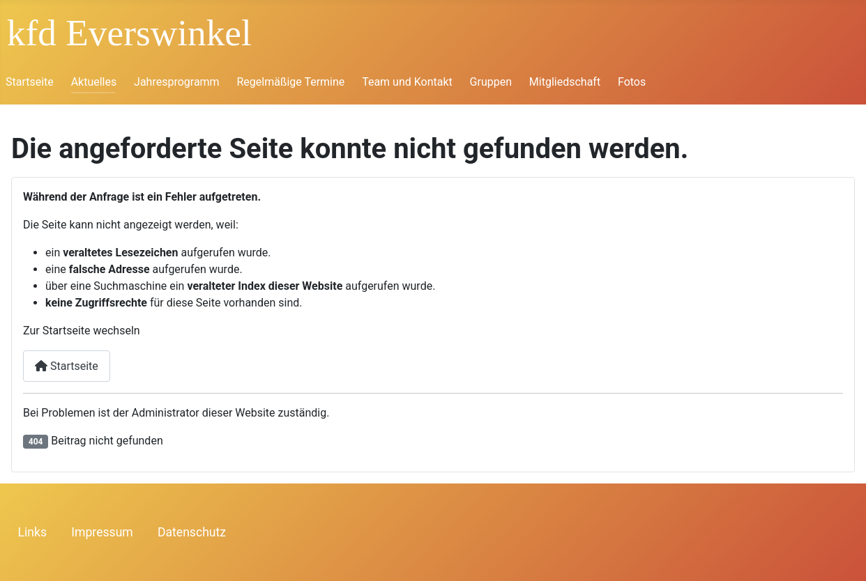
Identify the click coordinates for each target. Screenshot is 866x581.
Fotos (632, 81)
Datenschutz (192, 532)
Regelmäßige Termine (290, 81)
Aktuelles (94, 81)
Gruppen (491, 81)
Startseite (30, 81)
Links (32, 532)
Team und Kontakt (407, 81)
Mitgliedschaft (564, 81)
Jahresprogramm (177, 81)
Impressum (102, 532)
